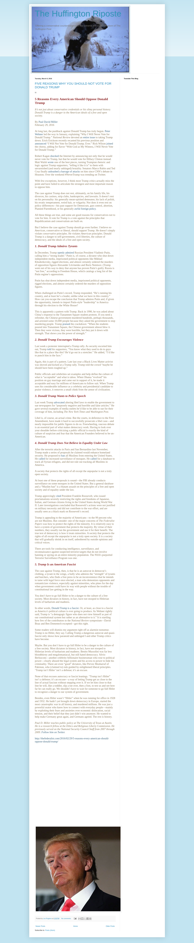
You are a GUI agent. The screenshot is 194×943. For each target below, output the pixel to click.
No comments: (66, 918)
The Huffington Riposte (78, 13)
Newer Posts (40, 926)
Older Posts (110, 926)
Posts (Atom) (50, 930)
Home (75, 926)
